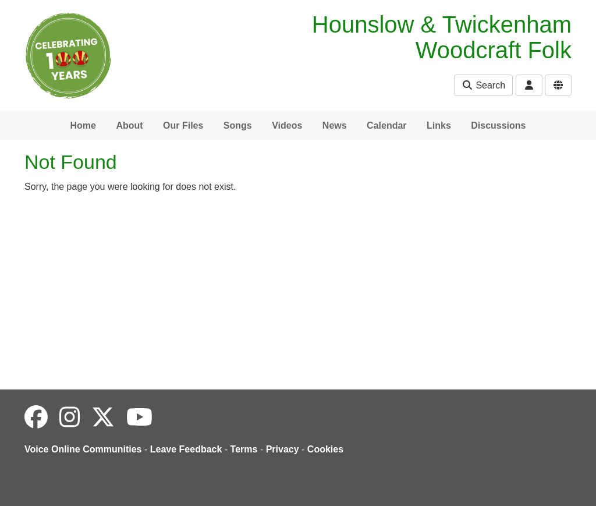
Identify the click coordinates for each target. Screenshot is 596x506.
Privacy (282, 449)
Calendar (386, 125)
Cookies (325, 449)
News (334, 125)
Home (82, 125)
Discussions (498, 125)
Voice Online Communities (83, 449)
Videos (287, 125)
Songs (238, 125)
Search (483, 85)
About (129, 125)
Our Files (183, 125)
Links (439, 125)
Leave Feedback (186, 449)
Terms (244, 449)
